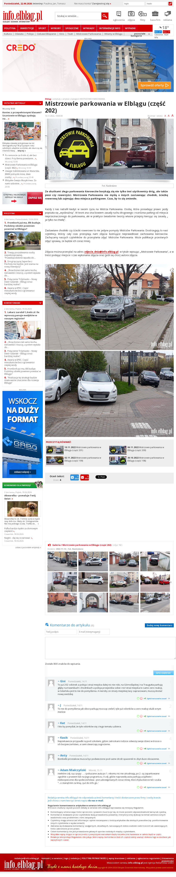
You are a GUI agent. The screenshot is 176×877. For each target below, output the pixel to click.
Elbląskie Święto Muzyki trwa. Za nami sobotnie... (20, 182)
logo (66, 858)
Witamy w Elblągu (113, 34)
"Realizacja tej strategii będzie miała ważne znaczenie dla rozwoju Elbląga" (21, 380)
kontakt (46, 858)
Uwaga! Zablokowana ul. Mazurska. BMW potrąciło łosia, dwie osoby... (22, 174)
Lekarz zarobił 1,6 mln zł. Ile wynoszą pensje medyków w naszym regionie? (21, 315)
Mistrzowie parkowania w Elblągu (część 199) (83, 459)
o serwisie (57, 858)
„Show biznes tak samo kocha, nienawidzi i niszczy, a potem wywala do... (22, 273)
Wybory (56, 28)
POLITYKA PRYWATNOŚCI (94, 858)
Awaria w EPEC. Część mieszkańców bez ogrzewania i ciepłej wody (19, 291)
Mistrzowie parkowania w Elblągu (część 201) (83, 449)
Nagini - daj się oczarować (18, 537)
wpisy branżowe (117, 858)
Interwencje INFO (109, 28)
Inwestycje (27, 28)
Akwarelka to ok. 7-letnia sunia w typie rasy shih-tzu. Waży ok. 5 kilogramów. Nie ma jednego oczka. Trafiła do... (22, 521)
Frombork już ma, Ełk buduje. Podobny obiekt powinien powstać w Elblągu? (22, 225)
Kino (61, 34)
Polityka (9, 28)
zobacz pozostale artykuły (27, 547)
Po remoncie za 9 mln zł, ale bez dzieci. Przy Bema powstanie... (21, 157)
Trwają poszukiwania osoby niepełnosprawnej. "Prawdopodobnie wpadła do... (19, 255)
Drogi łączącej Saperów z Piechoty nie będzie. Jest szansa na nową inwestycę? (21, 264)
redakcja (75, 858)
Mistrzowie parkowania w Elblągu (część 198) (145, 459)
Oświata (19, 34)
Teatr (70, 34)
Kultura (8, 34)
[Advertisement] (109, 510)
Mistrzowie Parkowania (88, 34)
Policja (30, 34)
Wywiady (88, 28)
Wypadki (130, 28)
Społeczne (71, 28)
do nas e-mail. (96, 800)
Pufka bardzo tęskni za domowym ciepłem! (21, 530)
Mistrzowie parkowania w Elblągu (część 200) (145, 449)
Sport (42, 28)
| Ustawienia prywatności (167, 859)
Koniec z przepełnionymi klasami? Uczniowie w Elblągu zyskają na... (22, 115)
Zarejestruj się (101, 3)
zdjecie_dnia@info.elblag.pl (101, 251)
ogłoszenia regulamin (148, 858)
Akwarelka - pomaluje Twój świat (20, 497)
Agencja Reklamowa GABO (160, 862)
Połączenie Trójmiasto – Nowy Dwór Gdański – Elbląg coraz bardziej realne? (20, 282)
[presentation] (125, 668)
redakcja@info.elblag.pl (26, 858)
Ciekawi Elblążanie (46, 34)
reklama (131, 858)
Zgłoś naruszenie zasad (156, 698)
